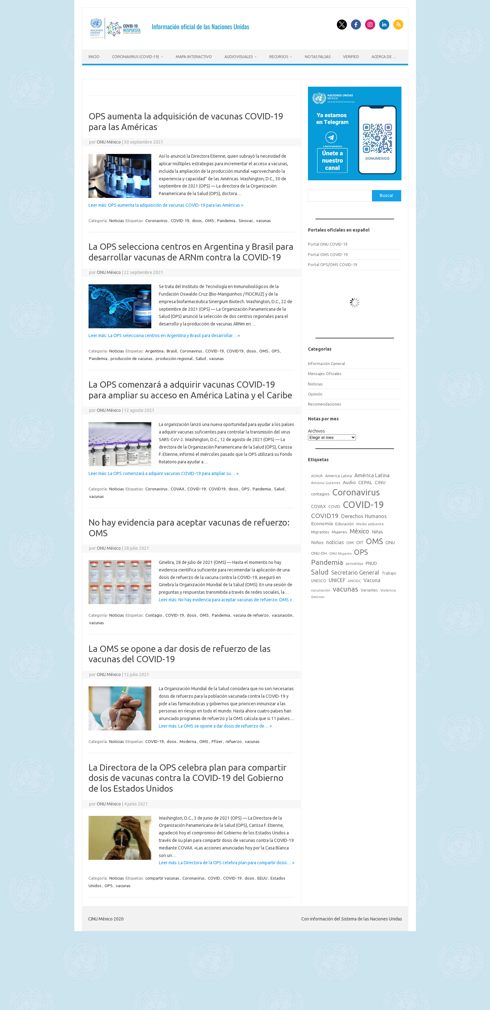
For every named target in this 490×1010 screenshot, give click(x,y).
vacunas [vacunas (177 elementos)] (345, 587)
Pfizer (217, 740)
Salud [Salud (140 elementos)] (320, 570)
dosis (197, 219)
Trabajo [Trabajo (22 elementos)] (389, 571)
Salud (201, 357)
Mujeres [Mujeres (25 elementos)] (339, 529)
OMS (209, 219)
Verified (351, 57)
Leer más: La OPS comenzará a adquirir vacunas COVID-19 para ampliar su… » (164, 471)
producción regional (174, 357)
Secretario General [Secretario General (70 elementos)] (355, 571)
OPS (276, 349)
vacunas (263, 219)
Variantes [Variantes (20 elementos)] (369, 588)
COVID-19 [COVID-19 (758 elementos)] (363, 503)
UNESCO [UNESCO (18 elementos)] (318, 579)
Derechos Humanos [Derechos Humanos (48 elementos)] (364, 514)
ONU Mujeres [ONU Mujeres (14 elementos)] (340, 552)
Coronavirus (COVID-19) (135, 57)
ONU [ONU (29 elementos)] (390, 540)
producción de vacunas (131, 357)
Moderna (188, 740)
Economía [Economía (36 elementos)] (322, 522)
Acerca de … (384, 57)
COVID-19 (180, 219)
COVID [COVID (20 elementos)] (334, 504)
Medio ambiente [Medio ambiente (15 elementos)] (370, 522)
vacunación (282, 613)
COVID (214, 876)
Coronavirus (156, 219)
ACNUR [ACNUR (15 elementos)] (317, 474)
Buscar (386, 193)
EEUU (262, 876)
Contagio (153, 613)
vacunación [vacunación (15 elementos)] (320, 589)
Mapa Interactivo (194, 57)
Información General (326, 362)
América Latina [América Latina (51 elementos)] (372, 474)
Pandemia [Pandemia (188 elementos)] (327, 561)
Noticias (116, 219)
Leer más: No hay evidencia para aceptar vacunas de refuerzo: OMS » (225, 598)
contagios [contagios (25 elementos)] (320, 491)
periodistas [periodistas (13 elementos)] (354, 562)
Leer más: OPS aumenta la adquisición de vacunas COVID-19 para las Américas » (166, 203)
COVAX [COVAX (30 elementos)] (318, 504)
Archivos (316, 429)
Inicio (94, 57)
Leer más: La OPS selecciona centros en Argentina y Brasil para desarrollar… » (164, 333)
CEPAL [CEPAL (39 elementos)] (365, 480)
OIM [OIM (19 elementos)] (350, 541)
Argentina (154, 349)
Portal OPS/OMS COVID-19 (332, 263)
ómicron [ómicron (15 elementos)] (318, 595)
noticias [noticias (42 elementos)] (335, 540)
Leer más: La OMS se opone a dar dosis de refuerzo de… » (215, 724)
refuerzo (234, 740)
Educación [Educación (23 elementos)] (344, 522)
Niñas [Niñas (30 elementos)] (377, 529)
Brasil (172, 349)
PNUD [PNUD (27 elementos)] (371, 561)
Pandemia (226, 219)
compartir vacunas (162, 876)
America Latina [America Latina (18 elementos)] (338, 474)
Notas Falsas (318, 57)
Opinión (315, 392)
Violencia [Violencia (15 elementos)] (388, 589)
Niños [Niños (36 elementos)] (317, 540)
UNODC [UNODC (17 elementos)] (354, 579)
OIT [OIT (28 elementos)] (359, 540)
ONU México (109, 140)
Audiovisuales (238, 57)
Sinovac (246, 219)
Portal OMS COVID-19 (328, 253)
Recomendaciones (324, 402)
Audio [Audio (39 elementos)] (349, 480)
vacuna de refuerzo (251, 613)
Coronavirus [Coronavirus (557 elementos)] (356, 490)
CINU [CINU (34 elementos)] (380, 480)
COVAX (177, 487)
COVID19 (235, 349)
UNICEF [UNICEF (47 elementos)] (337, 578)
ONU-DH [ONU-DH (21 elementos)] (319, 551)
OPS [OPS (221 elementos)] (361, 550)
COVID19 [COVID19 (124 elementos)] (325, 514)
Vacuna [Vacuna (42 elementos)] (371, 578)
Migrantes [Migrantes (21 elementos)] (320, 530)
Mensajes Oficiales (325, 372)
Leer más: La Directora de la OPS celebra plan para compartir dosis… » (226, 861)
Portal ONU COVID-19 (327, 242)
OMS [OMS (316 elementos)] (374, 539)
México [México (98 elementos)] (359, 529)
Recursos (278, 57)
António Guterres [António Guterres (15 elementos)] (325, 481)
